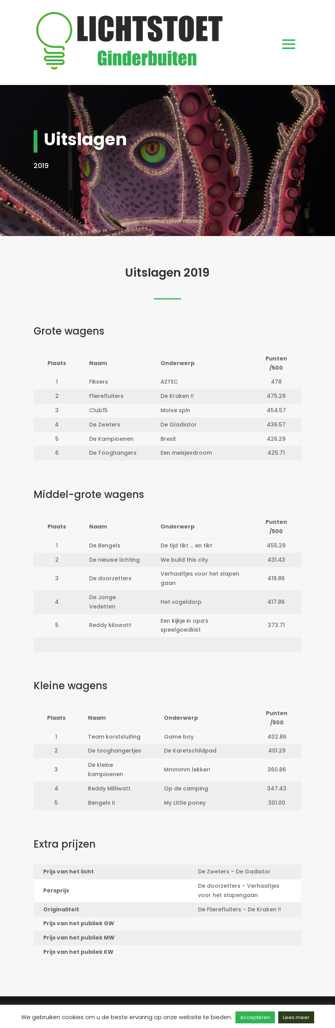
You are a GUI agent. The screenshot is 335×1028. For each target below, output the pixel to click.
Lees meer (296, 1017)
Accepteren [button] (255, 1017)
